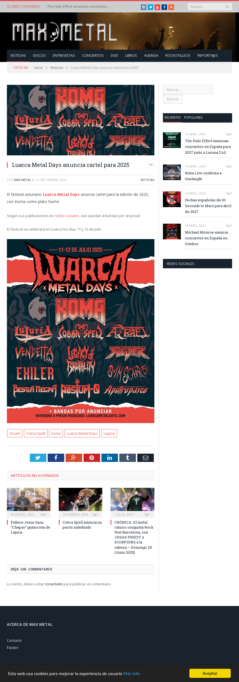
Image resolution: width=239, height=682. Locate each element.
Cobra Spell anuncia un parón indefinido (82, 525)
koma (56, 433)
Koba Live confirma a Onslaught (203, 175)
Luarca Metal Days (61, 194)
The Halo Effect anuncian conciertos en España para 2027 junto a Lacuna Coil (80, 6)
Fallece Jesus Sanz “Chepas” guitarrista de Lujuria (30, 527)
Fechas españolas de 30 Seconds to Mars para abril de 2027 (208, 205)
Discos (39, 55)
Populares (193, 117)
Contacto (14, 640)
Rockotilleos (177, 55)
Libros (131, 55)
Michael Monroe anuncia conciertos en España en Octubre (206, 238)
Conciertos (93, 55)
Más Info (131, 673)
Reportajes (208, 55)
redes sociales (67, 215)
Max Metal (22, 180)
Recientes (173, 117)
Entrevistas (64, 55)
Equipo (12, 647)
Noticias (18, 55)
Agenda (151, 55)
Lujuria (109, 433)
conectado (54, 583)
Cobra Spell (35, 433)
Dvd (114, 55)
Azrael (14, 433)
